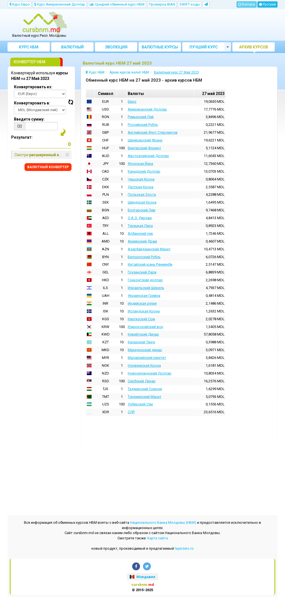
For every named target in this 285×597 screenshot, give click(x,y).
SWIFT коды (190, 4)
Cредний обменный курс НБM (117, 4)
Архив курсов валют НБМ (253, 48)
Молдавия (142, 577)
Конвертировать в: (32, 103)
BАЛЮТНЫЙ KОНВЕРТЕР (48, 167)
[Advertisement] (176, 25)
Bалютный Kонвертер (72, 48)
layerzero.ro (184, 548)
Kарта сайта (157, 538)
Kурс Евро (19, 4)
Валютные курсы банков (160, 48)
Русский (267, 4)
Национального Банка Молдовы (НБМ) (163, 522)
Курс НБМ (28, 47)
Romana (246, 4)
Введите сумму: (29, 119)
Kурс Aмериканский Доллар (59, 4)
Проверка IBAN (162, 4)
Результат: (22, 137)
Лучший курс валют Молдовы (203, 48)
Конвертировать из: (33, 87)
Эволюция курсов (116, 48)
